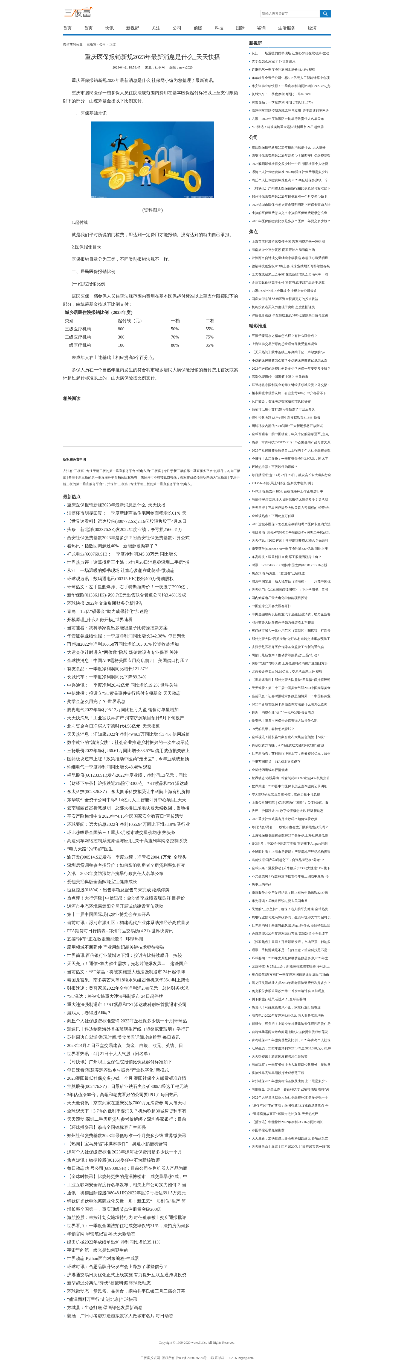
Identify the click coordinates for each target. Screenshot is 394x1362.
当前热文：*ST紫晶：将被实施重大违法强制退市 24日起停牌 (126, 971)
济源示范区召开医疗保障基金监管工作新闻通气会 (288, 647)
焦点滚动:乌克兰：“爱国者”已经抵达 (278, 573)
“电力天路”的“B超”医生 (90, 849)
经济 (312, 28)
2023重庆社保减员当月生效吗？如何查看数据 (284, 819)
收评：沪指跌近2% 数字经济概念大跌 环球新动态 (287, 811)
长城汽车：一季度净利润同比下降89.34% (106, 677)
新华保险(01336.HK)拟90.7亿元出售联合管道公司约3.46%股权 (126, 595)
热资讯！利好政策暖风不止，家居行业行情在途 (286, 1007)
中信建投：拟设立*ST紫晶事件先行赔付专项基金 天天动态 (124, 693)
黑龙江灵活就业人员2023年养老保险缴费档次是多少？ (291, 983)
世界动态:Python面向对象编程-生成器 (103, 1258)
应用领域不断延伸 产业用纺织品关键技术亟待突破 (115, 947)
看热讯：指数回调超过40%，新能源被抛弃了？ (112, 546)
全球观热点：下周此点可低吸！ (275, 516)
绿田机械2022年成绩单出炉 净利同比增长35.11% (113, 1242)
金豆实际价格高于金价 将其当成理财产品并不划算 (288, 282)
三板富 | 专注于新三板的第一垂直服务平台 (89, 13)
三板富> (93, 44)
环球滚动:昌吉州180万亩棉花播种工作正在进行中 (287, 491)
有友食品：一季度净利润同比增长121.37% (107, 668)
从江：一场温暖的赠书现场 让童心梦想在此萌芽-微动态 (121, 570)
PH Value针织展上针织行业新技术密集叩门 (282, 483)
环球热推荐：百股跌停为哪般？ (275, 467)
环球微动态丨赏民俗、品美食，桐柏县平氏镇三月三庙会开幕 (126, 1291)
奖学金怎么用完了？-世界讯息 (96, 701)
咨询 (261, 28)
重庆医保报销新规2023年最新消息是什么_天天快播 (116, 505)
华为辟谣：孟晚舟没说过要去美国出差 (280, 901)
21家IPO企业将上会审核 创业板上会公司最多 (284, 291)
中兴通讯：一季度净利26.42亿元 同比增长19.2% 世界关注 (122, 685)
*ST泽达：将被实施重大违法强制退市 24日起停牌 (115, 996)
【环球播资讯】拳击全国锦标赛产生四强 (106, 1127)
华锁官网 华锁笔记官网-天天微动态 (101, 1234)
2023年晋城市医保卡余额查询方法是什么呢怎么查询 (289, 704)
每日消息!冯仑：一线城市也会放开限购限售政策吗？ (290, 827)
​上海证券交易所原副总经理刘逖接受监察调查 (284, 344)
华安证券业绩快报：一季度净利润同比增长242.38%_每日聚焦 (126, 636)
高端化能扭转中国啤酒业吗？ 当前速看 (280, 377)
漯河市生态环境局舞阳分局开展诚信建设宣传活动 (115, 906)
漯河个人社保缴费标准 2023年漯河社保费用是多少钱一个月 (124, 1152)
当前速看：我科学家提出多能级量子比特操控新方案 (117, 627)
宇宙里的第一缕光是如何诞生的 (97, 1250)
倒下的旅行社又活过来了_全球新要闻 (279, 999)
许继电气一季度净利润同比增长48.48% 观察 (109, 767)
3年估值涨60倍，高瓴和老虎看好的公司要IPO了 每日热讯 (122, 1094)
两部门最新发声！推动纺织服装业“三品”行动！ (286, 655)
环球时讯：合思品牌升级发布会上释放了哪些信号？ (117, 1266)
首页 (67, 28)
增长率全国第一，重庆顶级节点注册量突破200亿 (114, 1209)
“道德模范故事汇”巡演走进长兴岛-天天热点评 (285, 1114)
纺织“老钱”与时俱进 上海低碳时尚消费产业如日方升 (290, 663)
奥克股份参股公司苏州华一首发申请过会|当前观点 (288, 991)
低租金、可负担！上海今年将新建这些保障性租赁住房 (291, 1024)
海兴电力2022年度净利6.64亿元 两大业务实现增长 (288, 1015)
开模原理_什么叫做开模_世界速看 (100, 619)
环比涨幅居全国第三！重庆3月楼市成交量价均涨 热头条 (121, 832)
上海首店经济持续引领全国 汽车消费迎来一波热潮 (288, 242)
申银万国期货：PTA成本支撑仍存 (276, 762)
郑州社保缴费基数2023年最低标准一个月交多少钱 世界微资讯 (126, 1135)
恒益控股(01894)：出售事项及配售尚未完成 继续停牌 (118, 890)
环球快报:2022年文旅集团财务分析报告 (105, 603)
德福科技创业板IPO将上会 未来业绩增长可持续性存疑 (291, 266)
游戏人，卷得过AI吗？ (89, 1012)
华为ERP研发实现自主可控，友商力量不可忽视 (286, 794)
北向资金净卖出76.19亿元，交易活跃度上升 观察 (287, 671)
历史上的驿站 (261, 884)
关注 (156, 28)
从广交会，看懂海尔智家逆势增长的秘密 (281, 401)
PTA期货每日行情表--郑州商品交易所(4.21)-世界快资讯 (120, 930)
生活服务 (287, 28)
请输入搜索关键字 (275, 14)
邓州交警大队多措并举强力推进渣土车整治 (283, 622)
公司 (177, 28)
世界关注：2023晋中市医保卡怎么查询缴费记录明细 (289, 786)
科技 (219, 28)
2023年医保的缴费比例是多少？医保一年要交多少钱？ (291, 221)
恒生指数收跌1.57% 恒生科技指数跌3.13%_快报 (286, 418)
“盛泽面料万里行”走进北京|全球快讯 (102, 1299)
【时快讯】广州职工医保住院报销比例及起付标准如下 (119, 1062)
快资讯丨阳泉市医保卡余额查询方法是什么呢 (284, 721)
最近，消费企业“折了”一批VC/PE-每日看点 (283, 712)
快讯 (109, 28)
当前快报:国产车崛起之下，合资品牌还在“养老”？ (288, 860)
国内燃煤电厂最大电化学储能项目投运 (280, 598)
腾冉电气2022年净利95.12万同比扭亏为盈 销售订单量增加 (123, 709)
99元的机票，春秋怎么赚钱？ (273, 729)
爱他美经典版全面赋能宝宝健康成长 (102, 881)
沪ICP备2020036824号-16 (194, 1358)
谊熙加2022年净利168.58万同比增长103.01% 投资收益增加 (123, 644)
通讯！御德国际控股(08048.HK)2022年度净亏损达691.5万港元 (126, 1193)
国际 (240, 28)
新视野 (132, 28)
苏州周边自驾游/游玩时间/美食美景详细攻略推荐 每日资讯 (123, 1037)
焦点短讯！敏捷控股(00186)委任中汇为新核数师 (113, 1160)
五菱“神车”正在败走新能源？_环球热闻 (105, 939)
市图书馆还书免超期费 (268, 1130)
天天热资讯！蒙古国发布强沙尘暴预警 (280, 1056)
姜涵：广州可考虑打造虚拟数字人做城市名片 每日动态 (120, 1315)
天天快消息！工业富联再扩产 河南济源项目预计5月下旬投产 (125, 718)
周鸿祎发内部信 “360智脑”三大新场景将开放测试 (287, 426)
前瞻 (198, 28)
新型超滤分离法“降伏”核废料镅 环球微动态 (109, 1283)
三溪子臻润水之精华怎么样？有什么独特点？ (284, 336)
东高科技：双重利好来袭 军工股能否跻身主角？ (286, 557)
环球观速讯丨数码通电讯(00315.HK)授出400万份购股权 (120, 578)
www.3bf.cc (199, 1343)
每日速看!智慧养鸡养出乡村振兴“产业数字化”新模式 (118, 1070)
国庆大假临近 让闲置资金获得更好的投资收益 (285, 299)
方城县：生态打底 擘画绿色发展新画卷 (105, 1307)
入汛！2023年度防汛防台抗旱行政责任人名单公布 (115, 873)
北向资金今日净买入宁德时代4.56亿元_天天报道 (113, 726)
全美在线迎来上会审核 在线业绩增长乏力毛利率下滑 (290, 274)
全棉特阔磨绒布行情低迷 (270, 770)
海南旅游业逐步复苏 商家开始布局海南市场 (283, 250)
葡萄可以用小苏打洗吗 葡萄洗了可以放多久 (283, 409)
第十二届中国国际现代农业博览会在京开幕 (108, 914)
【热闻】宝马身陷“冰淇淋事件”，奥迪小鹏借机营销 (117, 1143)
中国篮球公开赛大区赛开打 (271, 606)
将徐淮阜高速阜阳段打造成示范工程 (278, 1073)
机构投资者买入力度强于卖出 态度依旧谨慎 (283, 307)
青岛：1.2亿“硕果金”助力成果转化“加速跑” (108, 611)
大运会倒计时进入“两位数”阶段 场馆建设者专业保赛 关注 (122, 652)
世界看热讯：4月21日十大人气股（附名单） (109, 1053)
